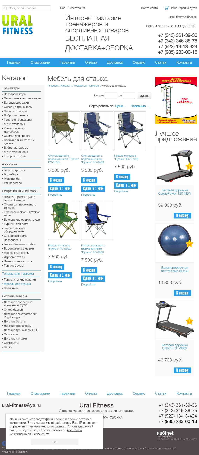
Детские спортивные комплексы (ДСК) (18, 304)
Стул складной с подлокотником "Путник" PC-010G (63, 159)
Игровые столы (14, 257)
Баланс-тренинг (14, 170)
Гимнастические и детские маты (22, 214)
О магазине (40, 62)
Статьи (160, 62)
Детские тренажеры (17, 326)
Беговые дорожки (16, 102)
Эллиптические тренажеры (22, 98)
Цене (119, 106)
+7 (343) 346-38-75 (177, 41)
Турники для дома (16, 224)
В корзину (182, 215)
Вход (62, 8)
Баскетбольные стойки (19, 244)
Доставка (115, 62)
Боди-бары (11, 174)
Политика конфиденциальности (177, 438)
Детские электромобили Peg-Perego (20, 315)
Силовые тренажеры (18, 107)
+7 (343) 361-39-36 (177, 35)
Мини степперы (14, 124)
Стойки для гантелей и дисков (19, 142)
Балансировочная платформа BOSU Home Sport (174, 271)
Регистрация (77, 8)
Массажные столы (16, 253)
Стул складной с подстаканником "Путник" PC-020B (92, 159)
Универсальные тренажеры (14, 130)
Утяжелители (13, 183)
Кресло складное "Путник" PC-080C (59, 247)
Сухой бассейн (14, 309)
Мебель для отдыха (17, 284)
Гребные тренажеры (18, 119)
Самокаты (11, 334)
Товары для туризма (86, 85)
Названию (138, 106)
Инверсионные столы (18, 261)
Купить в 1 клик (60, 189)
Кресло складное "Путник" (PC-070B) (126, 157)
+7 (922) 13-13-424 (177, 46)
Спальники (11, 288)
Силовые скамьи (15, 111)
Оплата (91, 62)
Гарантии (67, 62)
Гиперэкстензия (15, 156)
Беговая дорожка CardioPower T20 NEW (174, 191)
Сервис (139, 62)
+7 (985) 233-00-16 (177, 52)
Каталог (66, 85)
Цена (97, 95)
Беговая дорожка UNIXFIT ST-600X (174, 346)
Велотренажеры (15, 94)
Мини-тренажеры (16, 152)
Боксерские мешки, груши (22, 219)
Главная (14, 62)
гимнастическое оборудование (15, 230)
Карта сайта (149, 8)
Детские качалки (15, 338)
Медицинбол (12, 178)
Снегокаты (11, 343)
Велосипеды (12, 240)
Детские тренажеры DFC (21, 330)
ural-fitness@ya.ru (183, 17)
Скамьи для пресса (17, 136)
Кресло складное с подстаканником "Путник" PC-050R (93, 249)
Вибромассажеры (16, 115)
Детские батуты (15, 321)
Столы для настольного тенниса (20, 206)
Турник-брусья (14, 265)
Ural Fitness (96, 405)
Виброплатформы (16, 147)
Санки (8, 347)
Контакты (184, 62)
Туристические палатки (20, 279)
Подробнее (55, 194)
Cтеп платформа (15, 235)
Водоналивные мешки (19, 248)
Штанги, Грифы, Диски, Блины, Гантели (20, 198)
